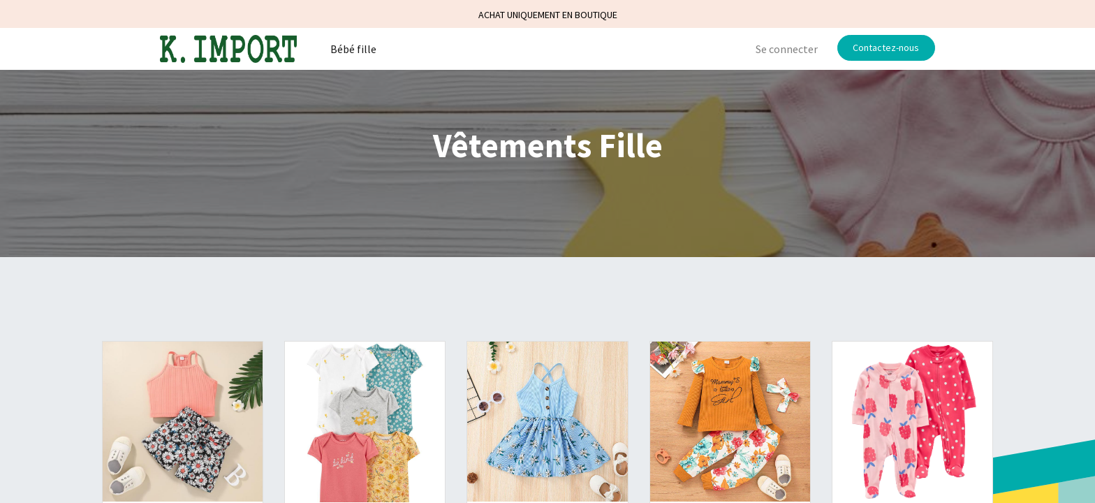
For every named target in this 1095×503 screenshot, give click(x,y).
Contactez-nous (886, 47)
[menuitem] (353, 49)
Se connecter (787, 49)
